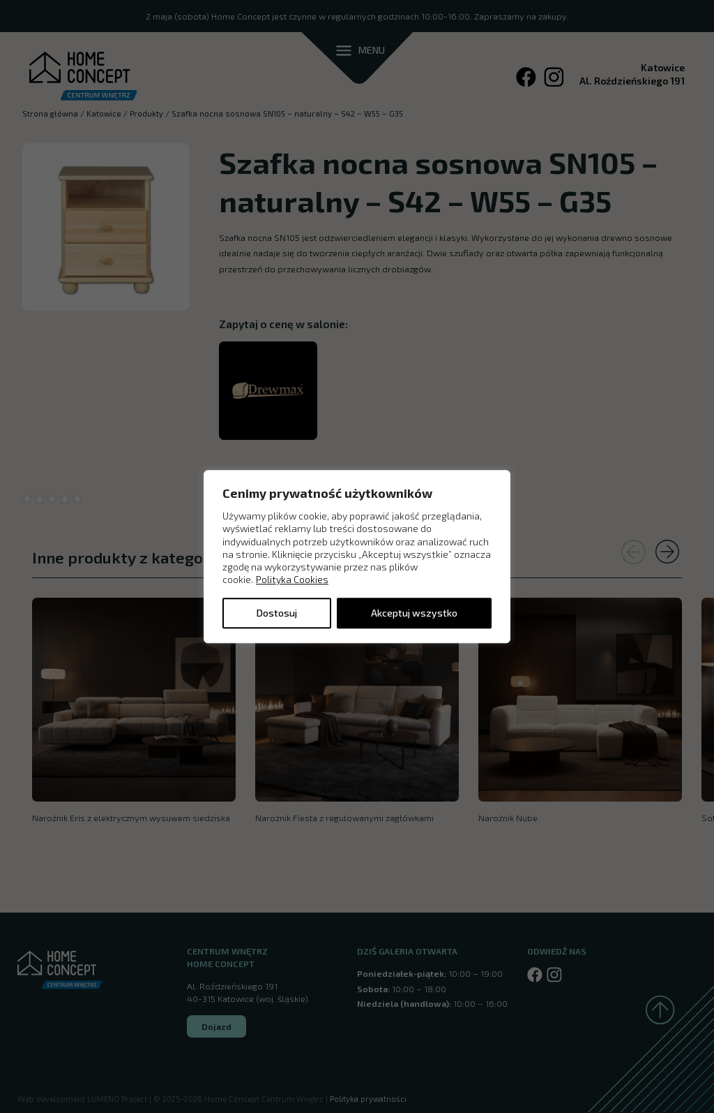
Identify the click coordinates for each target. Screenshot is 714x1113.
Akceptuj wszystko (414, 613)
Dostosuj (277, 613)
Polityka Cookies (292, 580)
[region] (357, 556)
